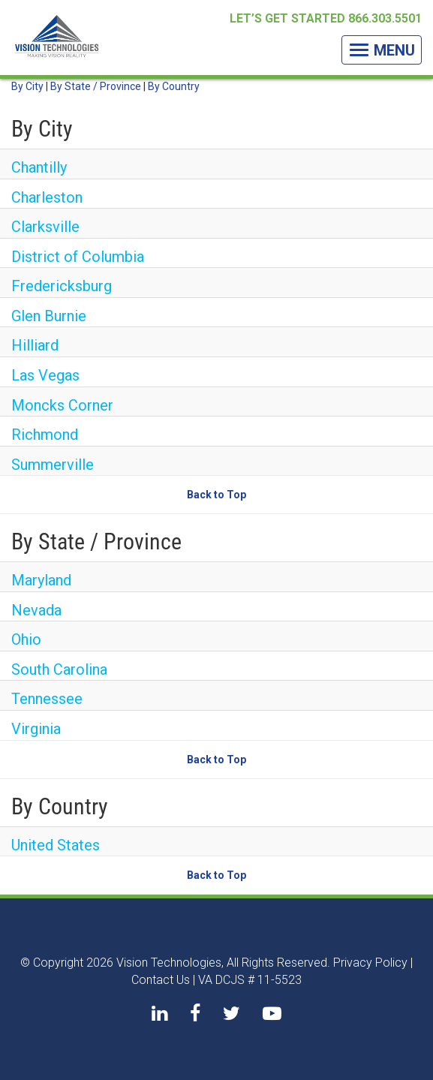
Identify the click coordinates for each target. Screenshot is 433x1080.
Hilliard (35, 345)
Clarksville (45, 227)
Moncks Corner (62, 405)
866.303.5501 (385, 18)
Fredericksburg (61, 286)
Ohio (26, 639)
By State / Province (95, 86)
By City (27, 86)
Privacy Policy (370, 962)
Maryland (41, 580)
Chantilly (39, 167)
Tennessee (47, 699)
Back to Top (216, 495)
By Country (174, 86)
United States (55, 845)
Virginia (36, 729)
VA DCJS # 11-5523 (250, 980)
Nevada (36, 610)
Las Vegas (45, 375)
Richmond (44, 435)
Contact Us (160, 980)
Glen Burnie (48, 316)
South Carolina (59, 669)
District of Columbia (77, 257)
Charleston (47, 197)
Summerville (52, 465)
